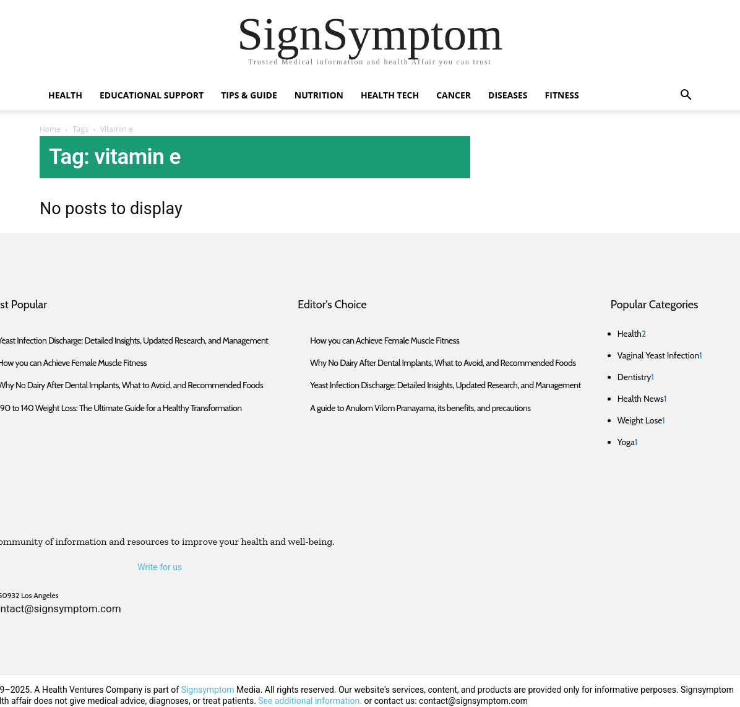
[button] (685, 96)
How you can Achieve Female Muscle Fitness (384, 340)
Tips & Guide (249, 95)
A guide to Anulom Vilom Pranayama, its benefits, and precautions (420, 408)
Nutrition (319, 95)
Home (50, 129)
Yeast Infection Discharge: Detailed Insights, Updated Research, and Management (445, 385)
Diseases (507, 95)
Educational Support (152, 95)
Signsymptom (207, 690)
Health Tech (390, 95)
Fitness (562, 95)
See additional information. (310, 701)
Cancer (453, 95)
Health (65, 95)
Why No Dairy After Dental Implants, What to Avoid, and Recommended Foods (442, 362)
